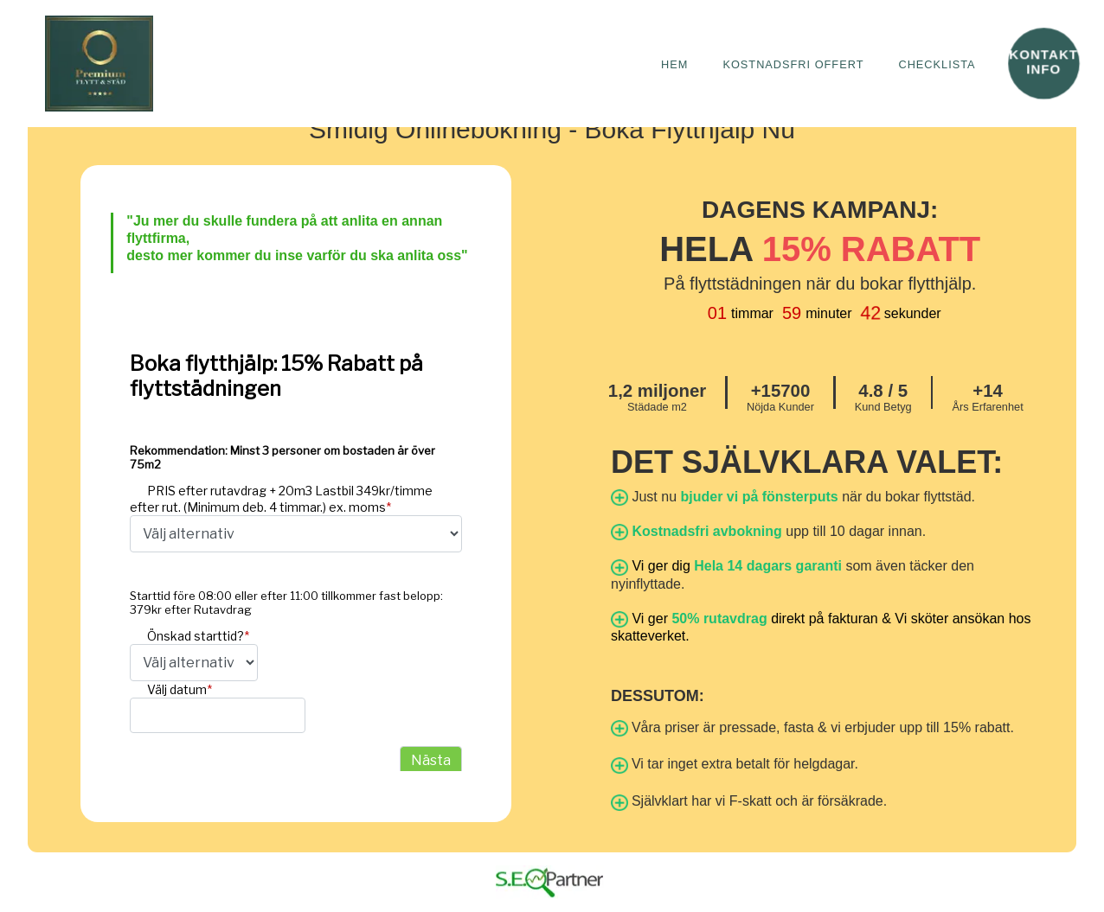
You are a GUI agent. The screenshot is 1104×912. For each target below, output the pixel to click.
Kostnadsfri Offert (792, 63)
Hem (672, 63)
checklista (935, 63)
